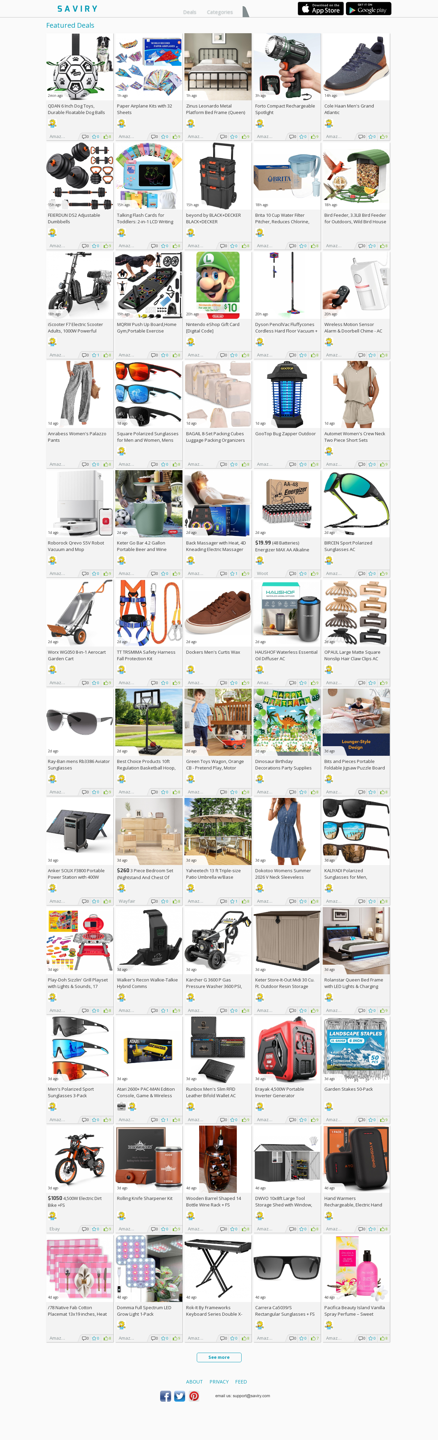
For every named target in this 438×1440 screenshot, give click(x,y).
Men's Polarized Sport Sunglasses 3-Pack (71, 1092)
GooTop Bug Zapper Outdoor (285, 433)
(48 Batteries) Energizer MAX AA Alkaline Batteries (282, 549)
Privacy (219, 1381)
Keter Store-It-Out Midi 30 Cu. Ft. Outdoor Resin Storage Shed (284, 986)
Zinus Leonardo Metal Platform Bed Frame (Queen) (215, 109)
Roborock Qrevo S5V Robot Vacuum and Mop (76, 546)
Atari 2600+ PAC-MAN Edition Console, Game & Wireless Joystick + (146, 1095)
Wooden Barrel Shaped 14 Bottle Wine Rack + (213, 1201)
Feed (241, 1381)
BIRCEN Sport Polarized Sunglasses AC (348, 546)
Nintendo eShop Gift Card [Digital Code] (213, 327)
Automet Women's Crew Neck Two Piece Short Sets (354, 436)
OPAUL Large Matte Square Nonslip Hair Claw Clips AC (352, 655)
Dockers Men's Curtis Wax (213, 652)
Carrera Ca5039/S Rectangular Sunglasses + (285, 1310)
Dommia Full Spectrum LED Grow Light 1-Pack (144, 1310)
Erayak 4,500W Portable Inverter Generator (279, 1092)
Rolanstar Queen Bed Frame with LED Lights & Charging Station (353, 986)
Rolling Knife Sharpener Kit (144, 1198)
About (194, 1381)
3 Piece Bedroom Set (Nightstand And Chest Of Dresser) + (145, 877)
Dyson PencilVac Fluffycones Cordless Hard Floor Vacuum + (286, 330)
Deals (189, 11)
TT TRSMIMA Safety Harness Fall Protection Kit (146, 655)
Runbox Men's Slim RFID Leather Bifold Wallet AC (211, 1092)
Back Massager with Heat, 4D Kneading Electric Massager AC (216, 549)
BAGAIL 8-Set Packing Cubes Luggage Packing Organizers (215, 436)
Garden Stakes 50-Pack (348, 1089)
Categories (220, 11)
